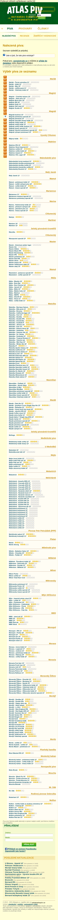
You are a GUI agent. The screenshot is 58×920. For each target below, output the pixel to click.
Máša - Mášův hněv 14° (17, 291)
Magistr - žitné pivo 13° (17, 98)
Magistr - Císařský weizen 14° (19, 96)
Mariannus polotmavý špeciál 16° (21, 198)
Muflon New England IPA (18, 813)
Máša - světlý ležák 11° (17, 301)
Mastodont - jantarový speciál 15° (21, 273)
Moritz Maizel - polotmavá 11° (19, 746)
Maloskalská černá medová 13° (20, 161)
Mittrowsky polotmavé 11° (18, 584)
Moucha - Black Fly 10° (17, 776)
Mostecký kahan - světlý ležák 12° (21, 761)
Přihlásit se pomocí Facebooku (22, 849)
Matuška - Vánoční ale (17, 340)
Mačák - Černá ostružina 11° (19, 82)
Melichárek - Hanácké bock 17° (20, 493)
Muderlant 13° (14, 797)
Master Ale (13, 247)
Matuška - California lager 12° (19, 313)
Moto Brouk (13, 770)
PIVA (10, 28)
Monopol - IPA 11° (15, 631)
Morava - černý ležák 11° (18, 647)
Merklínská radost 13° (17, 534)
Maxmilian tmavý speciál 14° (19, 395)
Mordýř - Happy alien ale (18, 703)
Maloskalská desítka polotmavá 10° (22, 163)
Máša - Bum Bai (14, 283)
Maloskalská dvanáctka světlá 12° (21, 167)
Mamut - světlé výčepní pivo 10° (21, 184)
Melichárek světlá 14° (16, 526)
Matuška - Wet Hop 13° (17, 342)
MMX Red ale (13, 622)
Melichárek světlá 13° (16, 524)
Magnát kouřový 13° (16, 115)
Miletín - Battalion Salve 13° (19, 551)
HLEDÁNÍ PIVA (9, 36)
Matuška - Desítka (15, 317)
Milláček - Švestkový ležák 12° (20, 561)
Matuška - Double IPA (17, 319)
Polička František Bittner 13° (17, 878)
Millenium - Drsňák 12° (17, 565)
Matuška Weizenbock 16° (18, 375)
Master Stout (13, 260)
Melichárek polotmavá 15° (18, 516)
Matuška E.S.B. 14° (16, 353)
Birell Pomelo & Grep (14, 887)
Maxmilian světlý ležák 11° (18, 393)
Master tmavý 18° (15, 262)
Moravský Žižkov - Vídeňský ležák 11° (22, 687)
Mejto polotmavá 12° (16, 464)
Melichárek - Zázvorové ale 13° (20, 506)
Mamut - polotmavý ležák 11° (19, 182)
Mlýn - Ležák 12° (15, 600)
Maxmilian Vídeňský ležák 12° (19, 397)
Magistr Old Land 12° (16, 106)
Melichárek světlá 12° (16, 522)
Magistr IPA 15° (14, 102)
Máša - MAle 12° (15, 289)
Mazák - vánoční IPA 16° (17, 411)
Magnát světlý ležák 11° (17, 122)
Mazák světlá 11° (15, 427)
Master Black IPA (15, 251)
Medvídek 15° (14, 450)
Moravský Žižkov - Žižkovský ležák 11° (23, 691)
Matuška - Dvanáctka (16, 321)
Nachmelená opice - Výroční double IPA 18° (23, 874)
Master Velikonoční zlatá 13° (19, 264)
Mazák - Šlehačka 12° (16, 407)
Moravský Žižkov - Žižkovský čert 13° (22, 689)
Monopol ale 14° (15, 636)
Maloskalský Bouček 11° (18, 169)
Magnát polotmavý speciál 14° (20, 116)
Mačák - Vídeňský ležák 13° (19, 90)
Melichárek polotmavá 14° (18, 514)
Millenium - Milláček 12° (17, 567)
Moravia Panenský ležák (18, 669)
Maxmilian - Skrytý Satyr (18, 385)
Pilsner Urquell (11, 884)
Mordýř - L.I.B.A (14, 707)
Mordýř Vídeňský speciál (18, 736)
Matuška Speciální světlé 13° (19, 367)
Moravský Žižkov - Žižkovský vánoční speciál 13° (27, 693)
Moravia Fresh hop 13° (17, 665)
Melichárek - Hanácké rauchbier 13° (22, 497)
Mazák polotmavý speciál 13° (19, 421)
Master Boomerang (16, 253)
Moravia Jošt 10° (15, 667)
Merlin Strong (14, 544)
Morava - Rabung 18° (16, 655)
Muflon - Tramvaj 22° (16, 806)
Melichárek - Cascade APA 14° (20, 489)
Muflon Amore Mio (15, 811)
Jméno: (8, 833)
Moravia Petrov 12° (16, 671)
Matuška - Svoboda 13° (17, 336)
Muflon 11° (13, 807)
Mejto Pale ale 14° (15, 462)
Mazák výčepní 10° (16, 428)
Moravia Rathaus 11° (16, 673)
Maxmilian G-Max (15, 387)
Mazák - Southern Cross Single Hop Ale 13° (24, 405)
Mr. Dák (11, 791)
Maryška (12, 232)
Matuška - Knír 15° (15, 326)
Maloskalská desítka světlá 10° (20, 165)
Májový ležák (13, 138)
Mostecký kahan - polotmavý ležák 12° (23, 759)
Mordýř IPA (13, 723)
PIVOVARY (25, 28)
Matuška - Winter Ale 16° (18, 344)
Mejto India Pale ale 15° (17, 460)
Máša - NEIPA (14, 295)
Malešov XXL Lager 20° (17, 155)
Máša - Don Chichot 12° (17, 285)
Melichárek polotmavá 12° (18, 510)
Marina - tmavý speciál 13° (18, 210)
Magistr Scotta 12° (15, 108)
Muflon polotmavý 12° (17, 815)
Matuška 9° (13, 346)
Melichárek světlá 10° (16, 518)
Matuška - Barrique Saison (18, 307)
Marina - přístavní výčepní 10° (20, 207)
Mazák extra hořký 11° (17, 415)
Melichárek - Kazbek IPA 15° (19, 502)
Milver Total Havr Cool (17, 578)
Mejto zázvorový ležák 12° (18, 468)
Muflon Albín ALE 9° (16, 809)
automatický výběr (31, 904)
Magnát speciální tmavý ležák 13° (21, 120)
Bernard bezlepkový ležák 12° (17, 895)
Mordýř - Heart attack (16, 705)
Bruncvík (9, 880)
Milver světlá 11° (15, 576)
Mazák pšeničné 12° (16, 423)
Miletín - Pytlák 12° (16, 555)
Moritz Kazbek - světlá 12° (18, 745)
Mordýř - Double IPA (16, 701)
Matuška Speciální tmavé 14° (19, 369)
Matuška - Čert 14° (15, 315)
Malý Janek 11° (14, 175)
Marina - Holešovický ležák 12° (20, 205)
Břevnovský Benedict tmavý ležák (19, 893)
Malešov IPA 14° (15, 145)
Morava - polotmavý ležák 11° (19, 653)
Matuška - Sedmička (16, 330)
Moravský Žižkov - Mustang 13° (20, 681)
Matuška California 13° (17, 350)
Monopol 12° (13, 635)
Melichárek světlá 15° (16, 528)
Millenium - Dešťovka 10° (18, 563)
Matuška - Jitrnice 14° (17, 324)
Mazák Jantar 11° (15, 419)
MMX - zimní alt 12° (16, 616)
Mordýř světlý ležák (16, 730)
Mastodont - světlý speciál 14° (20, 275)
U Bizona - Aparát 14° (14, 863)
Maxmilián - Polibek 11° (17, 383)
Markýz (11, 217)
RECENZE (24, 36)
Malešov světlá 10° (16, 149)
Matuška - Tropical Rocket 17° (20, 338)
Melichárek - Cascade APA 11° (20, 483)
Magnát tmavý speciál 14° (18, 128)
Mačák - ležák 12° (15, 84)
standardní (12, 904)
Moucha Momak (15, 784)
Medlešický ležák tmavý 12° (19, 443)
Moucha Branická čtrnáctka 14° (20, 782)
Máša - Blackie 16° (15, 281)
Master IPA (13, 255)
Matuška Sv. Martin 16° (17, 371)
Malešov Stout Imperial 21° (19, 147)
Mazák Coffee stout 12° (17, 413)
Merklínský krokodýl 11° (17, 536)
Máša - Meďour (14, 293)
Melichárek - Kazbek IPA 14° (19, 500)
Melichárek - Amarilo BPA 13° (19, 481)
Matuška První (14, 363)
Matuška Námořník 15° (17, 361)
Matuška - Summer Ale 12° (18, 332)
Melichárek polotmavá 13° (18, 512)
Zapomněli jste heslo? (15, 851)
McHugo (12, 435)
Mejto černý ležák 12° (16, 458)
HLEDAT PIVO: (32, 16)
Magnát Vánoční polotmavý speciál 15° (23, 130)
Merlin (11, 543)
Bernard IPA (10, 882)
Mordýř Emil (13, 719)
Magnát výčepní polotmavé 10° (20, 132)
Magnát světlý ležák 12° (17, 124)
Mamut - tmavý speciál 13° (19, 188)
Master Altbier (14, 249)
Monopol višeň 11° (16, 640)
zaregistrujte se (20, 61)
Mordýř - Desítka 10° (16, 699)
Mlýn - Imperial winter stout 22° (20, 598)
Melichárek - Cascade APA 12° (20, 485)
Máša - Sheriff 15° (15, 297)
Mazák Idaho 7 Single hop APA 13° (21, 417)
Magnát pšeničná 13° (16, 118)
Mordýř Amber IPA (15, 715)
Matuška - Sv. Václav (16, 334)
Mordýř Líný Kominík (16, 726)
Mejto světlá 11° (15, 466)
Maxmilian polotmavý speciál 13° (21, 391)
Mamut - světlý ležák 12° (18, 186)
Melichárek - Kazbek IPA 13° (19, 499)
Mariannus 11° (14, 194)
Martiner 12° (13, 225)
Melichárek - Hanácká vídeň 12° (20, 491)
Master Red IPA (14, 258)
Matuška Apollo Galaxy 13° (19, 348)
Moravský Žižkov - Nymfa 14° (19, 683)
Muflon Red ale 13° (16, 817)
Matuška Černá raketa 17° (18, 352)
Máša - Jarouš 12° (15, 287)
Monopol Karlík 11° (16, 638)
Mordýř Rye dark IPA (16, 728)
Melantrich (13, 475)
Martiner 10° (13, 223)
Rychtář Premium (12, 870)
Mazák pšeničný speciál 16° (19, 425)
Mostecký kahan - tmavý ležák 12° (21, 763)
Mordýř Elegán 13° (15, 717)
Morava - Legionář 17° (17, 649)
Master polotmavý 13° (17, 257)
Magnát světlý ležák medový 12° (20, 126)
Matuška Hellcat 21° (16, 357)
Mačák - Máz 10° (15, 86)
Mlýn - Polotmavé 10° (16, 602)
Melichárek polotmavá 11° (18, 508)
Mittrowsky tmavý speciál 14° (19, 592)
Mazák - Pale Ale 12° (16, 403)
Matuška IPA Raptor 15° (17, 359)
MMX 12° (12, 620)
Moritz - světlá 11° (15, 743)
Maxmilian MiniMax (16, 389)
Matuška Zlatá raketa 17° (18, 377)
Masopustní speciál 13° (17, 238)
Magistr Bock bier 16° (17, 100)
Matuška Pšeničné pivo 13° (19, 365)
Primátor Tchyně (12, 889)
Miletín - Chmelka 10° (16, 553)
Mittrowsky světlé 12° (16, 588)
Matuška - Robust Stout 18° (19, 328)
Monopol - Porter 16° (16, 633)
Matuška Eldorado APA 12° (18, 355)
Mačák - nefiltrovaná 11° (17, 88)
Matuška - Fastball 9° (16, 323)
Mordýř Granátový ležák (17, 721)
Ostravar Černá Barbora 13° (17, 872)
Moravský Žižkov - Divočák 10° (20, 679)
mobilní (20, 904)
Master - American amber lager (20, 245)
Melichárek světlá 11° (16, 520)
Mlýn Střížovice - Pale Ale (18, 610)
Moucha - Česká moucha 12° (19, 778)
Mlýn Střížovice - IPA (16, 608)
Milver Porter (13, 574)
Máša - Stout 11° (15, 299)
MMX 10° (12, 618)
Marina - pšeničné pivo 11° (18, 208)
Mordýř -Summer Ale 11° (18, 713)
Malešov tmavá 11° (16, 153)
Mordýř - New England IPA (18, 709)
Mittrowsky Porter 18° (17, 586)
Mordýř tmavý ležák (16, 732)
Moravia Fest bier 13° (16, 663)
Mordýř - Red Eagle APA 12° (19, 711)
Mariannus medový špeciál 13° (20, 196)
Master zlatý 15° (15, 266)
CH (5, 101)
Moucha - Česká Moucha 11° (19, 780)
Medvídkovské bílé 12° (17, 452)
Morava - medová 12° (16, 651)
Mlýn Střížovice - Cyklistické (19, 604)
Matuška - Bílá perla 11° (17, 309)
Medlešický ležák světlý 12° (19, 441)
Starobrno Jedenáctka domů (17, 891)
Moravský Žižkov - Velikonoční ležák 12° (23, 685)
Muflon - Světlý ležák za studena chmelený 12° (26, 804)
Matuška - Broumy (15, 311)
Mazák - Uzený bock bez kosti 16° (21, 409)
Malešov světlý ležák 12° (18, 151)
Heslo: (7, 837)
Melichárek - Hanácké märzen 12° (21, 495)
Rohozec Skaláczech (14, 866)
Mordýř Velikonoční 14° (17, 734)
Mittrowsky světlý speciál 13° (19, 590)
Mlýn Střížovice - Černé (17, 606)
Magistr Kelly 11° (15, 104)
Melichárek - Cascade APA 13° (20, 487)
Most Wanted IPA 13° (16, 753)
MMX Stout (13, 624)
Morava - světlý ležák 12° (18, 657)
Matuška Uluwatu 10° (16, 373)
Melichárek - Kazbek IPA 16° (19, 504)
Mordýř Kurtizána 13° (16, 724)
